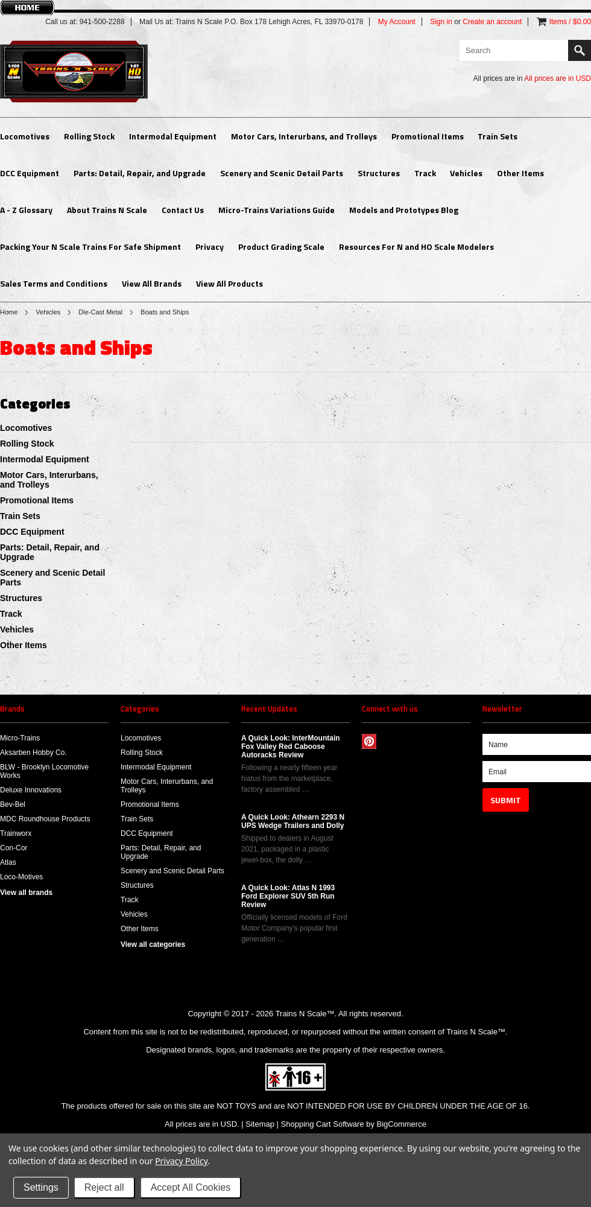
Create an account (492, 22)
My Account (397, 22)
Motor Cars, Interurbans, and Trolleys (304, 136)
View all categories (153, 944)
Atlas (8, 862)
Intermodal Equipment (172, 136)
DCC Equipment (29, 173)
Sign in (441, 22)
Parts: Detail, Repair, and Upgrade (140, 173)
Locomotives (24, 136)
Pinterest (369, 741)
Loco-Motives (21, 877)
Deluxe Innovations (31, 790)
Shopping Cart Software (322, 1124)
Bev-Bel (12, 804)
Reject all (104, 1187)
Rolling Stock (89, 136)
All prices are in (557, 78)
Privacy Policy (181, 1161)
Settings (41, 1187)
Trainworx (15, 833)
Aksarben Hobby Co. (33, 752)
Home (8, 312)
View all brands (26, 892)
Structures (379, 173)
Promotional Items (427, 136)
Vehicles (466, 173)
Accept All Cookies (191, 1187)
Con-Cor (13, 848)
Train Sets (497, 136)
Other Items (520, 173)
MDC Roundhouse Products (45, 819)
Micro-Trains (20, 738)
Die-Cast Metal (100, 312)
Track (425, 173)
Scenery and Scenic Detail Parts (281, 173)
